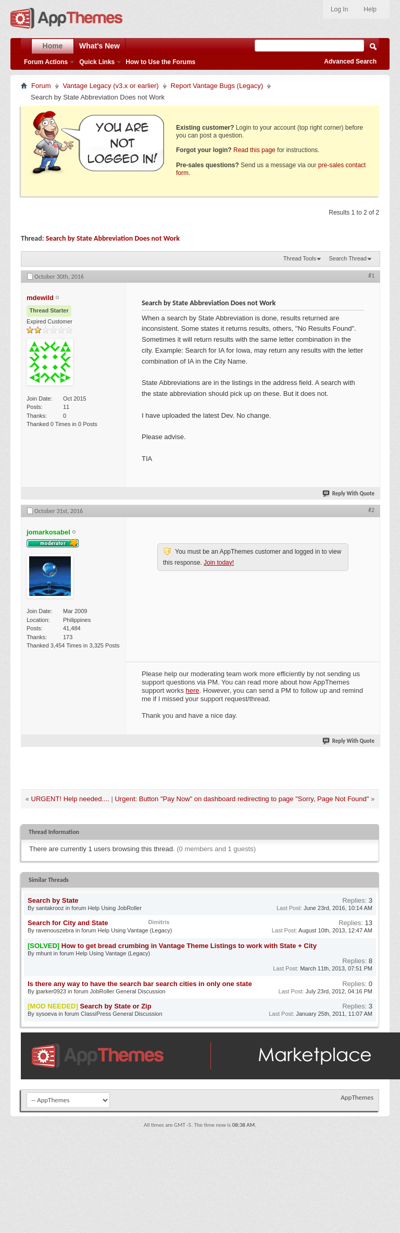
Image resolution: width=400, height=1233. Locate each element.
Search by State (53, 900)
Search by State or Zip (115, 1006)
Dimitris (158, 922)
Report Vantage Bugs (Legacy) (217, 86)
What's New (99, 46)
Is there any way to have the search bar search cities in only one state (140, 984)
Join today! (219, 562)
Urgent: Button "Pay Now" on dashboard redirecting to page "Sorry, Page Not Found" (242, 799)
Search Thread (348, 258)
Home (53, 46)
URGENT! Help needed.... (70, 799)
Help (370, 9)
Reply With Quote (348, 493)
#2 (371, 510)
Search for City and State (68, 923)
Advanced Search (350, 61)
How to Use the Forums (160, 62)
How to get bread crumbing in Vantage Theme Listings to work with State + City (189, 946)
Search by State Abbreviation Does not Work (113, 238)
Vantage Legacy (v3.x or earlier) (111, 86)
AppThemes (357, 1097)
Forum (41, 86)
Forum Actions (46, 62)
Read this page (254, 150)
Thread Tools (299, 258)
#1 (371, 275)
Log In (339, 9)
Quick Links (97, 62)
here (192, 690)
